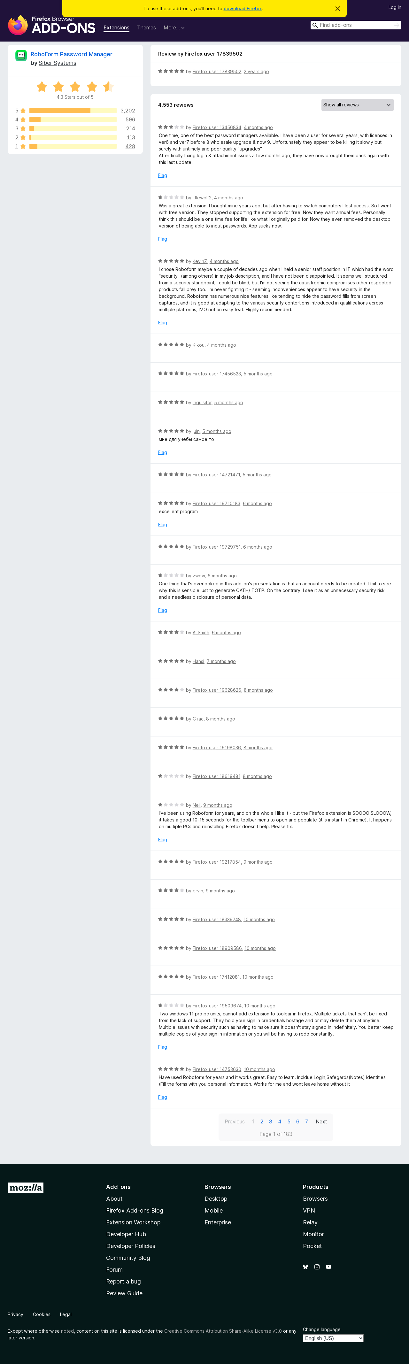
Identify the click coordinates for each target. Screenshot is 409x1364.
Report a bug (123, 1281)
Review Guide (124, 1293)
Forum (114, 1269)
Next (321, 1121)
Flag (162, 175)
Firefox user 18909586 (217, 948)
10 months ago (259, 919)
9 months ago (217, 805)
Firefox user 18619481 (216, 776)
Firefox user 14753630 (217, 1069)
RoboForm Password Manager (71, 54)
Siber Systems (57, 62)
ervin (198, 890)
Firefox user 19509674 (217, 1005)
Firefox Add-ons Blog (134, 1210)
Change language (322, 1329)
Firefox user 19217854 (217, 862)
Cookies (41, 1314)
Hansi (198, 661)
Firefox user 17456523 (217, 373)
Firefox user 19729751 (217, 547)
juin (196, 431)
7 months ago (221, 661)
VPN (309, 1210)
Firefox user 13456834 (217, 127)
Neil (197, 805)
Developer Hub (126, 1234)
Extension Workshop (133, 1222)
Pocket (312, 1246)
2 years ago (256, 71)
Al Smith (201, 632)
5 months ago (258, 373)
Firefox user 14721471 (216, 474)
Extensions (116, 27)
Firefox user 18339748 (217, 919)
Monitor (313, 1234)
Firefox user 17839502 (217, 71)
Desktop (215, 1198)
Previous (235, 1121)
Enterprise (217, 1222)
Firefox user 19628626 (217, 690)
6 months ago (257, 503)
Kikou (198, 345)
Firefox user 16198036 (217, 747)
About (114, 1198)
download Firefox (243, 8)
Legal (66, 1314)
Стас (198, 718)
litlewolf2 (202, 197)
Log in (395, 7)
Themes (146, 27)
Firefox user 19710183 (216, 503)
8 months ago (258, 690)
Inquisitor (202, 402)
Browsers (315, 1198)
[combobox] (356, 25)
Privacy (15, 1314)
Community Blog (128, 1257)
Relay (310, 1222)
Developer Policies (130, 1246)
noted (67, 1331)
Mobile (213, 1210)
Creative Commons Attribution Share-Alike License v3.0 (223, 1331)
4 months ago (258, 127)
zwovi (199, 575)
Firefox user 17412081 (216, 977)
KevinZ (200, 261)
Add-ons (118, 1186)
